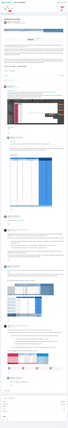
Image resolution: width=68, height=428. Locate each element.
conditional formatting (21, 66)
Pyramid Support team (50, 92)
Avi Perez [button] (10, 270)
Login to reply (11, 80)
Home (2, 13)
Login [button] (62, 2)
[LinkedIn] (8, 419)
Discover (6, 66)
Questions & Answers (10, 13)
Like (7, 71)
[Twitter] (5, 419)
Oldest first (62, 75)
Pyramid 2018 (13, 66)
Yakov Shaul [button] (20, 220)
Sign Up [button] (58, 2)
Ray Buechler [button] (11, 90)
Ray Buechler (14, 21)
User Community (19, 2)
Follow (13, 71)
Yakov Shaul (11, 86)
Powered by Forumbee (63, 426)
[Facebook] (3, 419)
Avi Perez (10, 229)
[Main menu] (65, 2)
